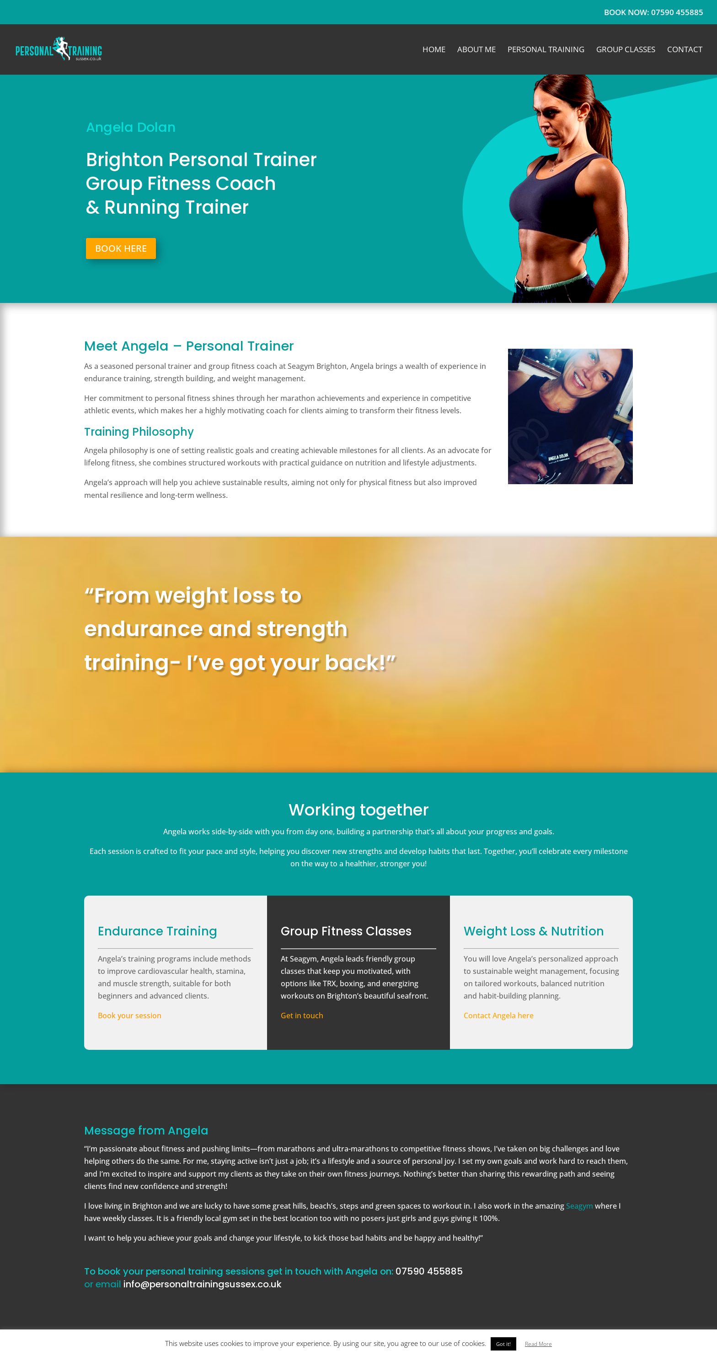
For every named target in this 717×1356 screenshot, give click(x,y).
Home (434, 50)
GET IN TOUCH (393, 730)
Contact (684, 50)
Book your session (129, 1015)
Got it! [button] (503, 1343)
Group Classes (625, 50)
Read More (538, 1344)
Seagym (579, 1206)
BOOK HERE (121, 248)
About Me (476, 50)
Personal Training (546, 50)
